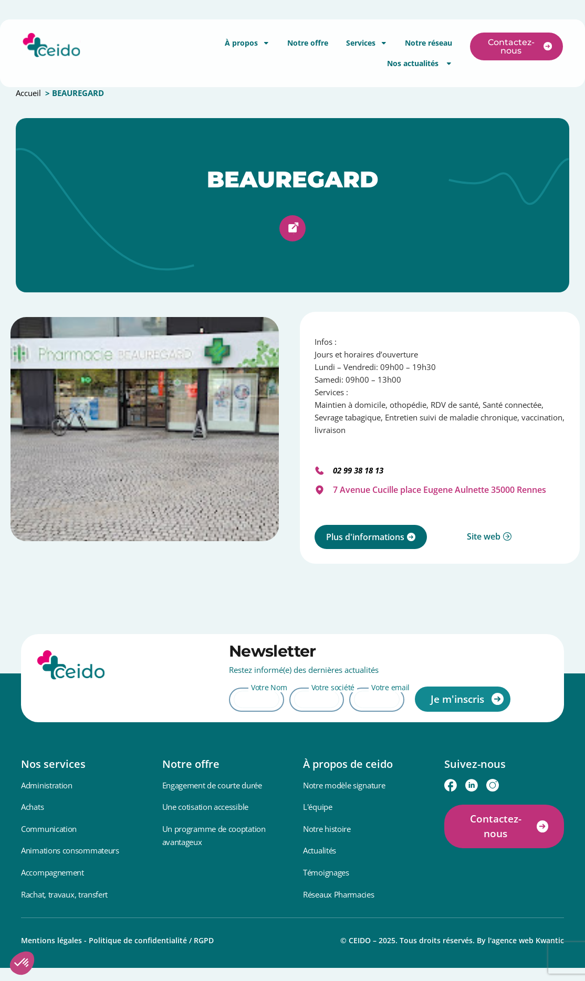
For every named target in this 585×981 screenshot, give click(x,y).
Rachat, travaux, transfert (64, 894)
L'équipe (317, 806)
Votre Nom (269, 687)
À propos (247, 43)
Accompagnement (52, 872)
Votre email (390, 687)
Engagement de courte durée (212, 785)
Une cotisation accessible (205, 806)
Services (366, 43)
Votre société (332, 687)
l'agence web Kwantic (526, 940)
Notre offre (307, 43)
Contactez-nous (495, 826)
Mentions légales (51, 940)
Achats (32, 806)
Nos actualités (419, 63)
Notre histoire (327, 829)
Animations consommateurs (70, 850)
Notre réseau (428, 43)
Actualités (319, 850)
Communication (49, 829)
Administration (46, 785)
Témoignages (326, 872)
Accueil (28, 93)
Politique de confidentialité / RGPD (151, 940)
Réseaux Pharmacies (338, 894)
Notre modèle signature (344, 785)
